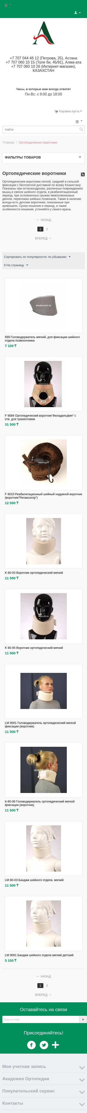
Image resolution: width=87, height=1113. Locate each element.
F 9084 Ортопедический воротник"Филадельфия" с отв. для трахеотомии (40, 417)
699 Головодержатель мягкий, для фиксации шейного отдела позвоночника (42, 338)
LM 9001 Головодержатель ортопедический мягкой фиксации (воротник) (40, 724)
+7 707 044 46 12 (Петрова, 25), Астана (43, 58)
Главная (8, 142)
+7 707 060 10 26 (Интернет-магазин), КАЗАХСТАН (43, 68)
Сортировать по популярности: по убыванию (37, 257)
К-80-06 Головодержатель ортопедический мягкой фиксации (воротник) (39, 803)
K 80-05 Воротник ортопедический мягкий (34, 648)
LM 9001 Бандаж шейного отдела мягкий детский (39, 955)
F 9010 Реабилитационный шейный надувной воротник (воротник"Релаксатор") (43, 495)
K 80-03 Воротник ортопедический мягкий (34, 572)
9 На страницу (16, 265)
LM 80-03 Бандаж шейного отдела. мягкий (34, 880)
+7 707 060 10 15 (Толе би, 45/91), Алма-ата (43, 62)
